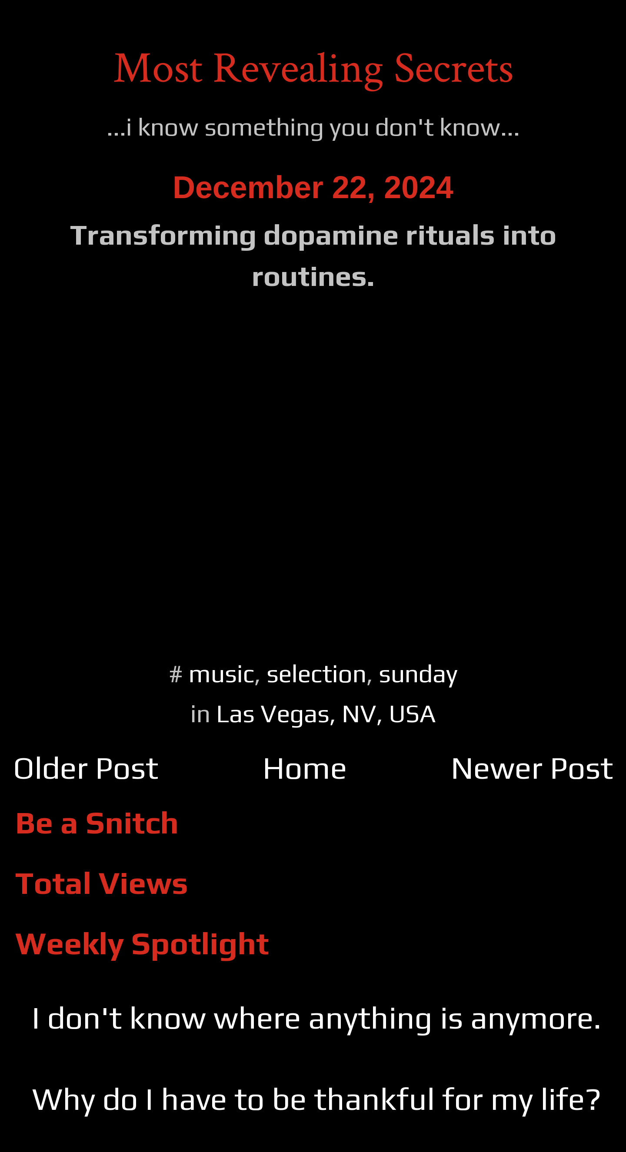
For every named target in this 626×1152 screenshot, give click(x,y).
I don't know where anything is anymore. (316, 1017)
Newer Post (532, 768)
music (221, 673)
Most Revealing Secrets (313, 68)
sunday (418, 673)
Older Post (85, 768)
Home (305, 768)
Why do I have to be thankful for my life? (316, 1099)
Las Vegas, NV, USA (326, 713)
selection (316, 673)
